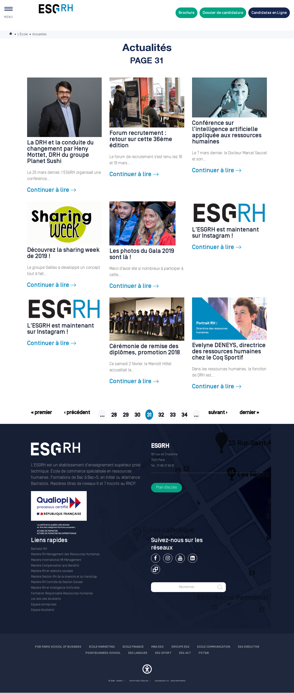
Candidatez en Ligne (269, 13)
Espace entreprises (44, 604)
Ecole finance (133, 646)
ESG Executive (248, 646)
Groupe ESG (180, 646)
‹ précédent (77, 412)
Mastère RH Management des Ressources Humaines (65, 554)
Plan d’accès (166, 487)
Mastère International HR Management (56, 560)
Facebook (155, 558)
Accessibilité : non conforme (170, 681)
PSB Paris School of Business (58, 646)
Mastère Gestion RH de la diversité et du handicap (64, 576)
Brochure (186, 13)
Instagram (167, 558)
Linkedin (192, 558)
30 (137, 415)
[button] (147, 669)
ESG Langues (137, 653)
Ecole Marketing (102, 646)
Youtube (180, 558)
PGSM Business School (103, 653)
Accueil (11, 34)
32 (161, 415)
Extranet (155, 569)
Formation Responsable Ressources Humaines (62, 593)
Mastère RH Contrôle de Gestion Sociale (57, 582)
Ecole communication (213, 646)
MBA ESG (157, 646)
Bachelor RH (39, 549)
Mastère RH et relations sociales (52, 571)
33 (173, 415)
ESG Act (185, 653)
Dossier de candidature (223, 13)
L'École (23, 34)
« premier (41, 412)
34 (184, 415)
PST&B (204, 653)
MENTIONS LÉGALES (138, 681)
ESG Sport (163, 653)
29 (126, 415)
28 (114, 415)
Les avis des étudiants (46, 599)
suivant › (217, 412)
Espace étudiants (42, 610)
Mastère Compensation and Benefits (55, 565)
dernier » (249, 412)
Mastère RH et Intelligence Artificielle (55, 587)
